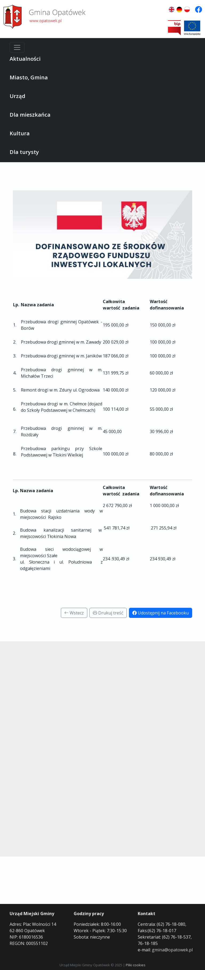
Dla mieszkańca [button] (30, 114)
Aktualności (25, 58)
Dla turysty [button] (24, 152)
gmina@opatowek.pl (172, 950)
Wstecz (74, 613)
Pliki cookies (135, 965)
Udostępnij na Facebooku (160, 613)
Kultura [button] (20, 133)
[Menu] (17, 47)
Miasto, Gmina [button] (29, 77)
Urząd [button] (17, 96)
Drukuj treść (108, 613)
